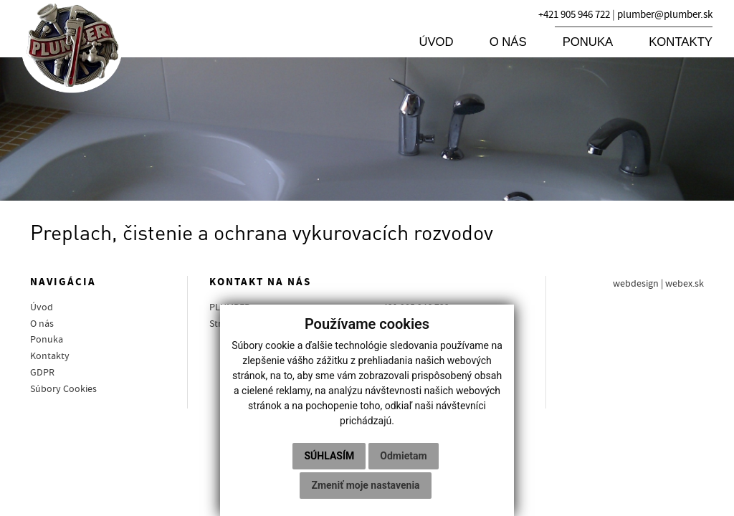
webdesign (636, 283)
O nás (508, 42)
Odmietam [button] (403, 456)
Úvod (436, 42)
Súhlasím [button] (329, 456)
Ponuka (588, 42)
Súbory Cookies (63, 389)
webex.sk (684, 283)
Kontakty (680, 42)
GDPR (42, 372)
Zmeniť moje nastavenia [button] (365, 485)
